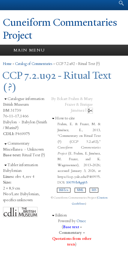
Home (7, 63)
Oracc (81, 221)
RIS (94, 190)
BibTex (63, 190)
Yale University (10, 5)
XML (80, 190)
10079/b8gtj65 (77, 182)
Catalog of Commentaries (33, 63)
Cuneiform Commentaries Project (60, 29)
